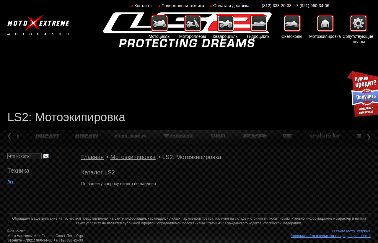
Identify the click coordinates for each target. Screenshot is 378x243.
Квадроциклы (225, 36)
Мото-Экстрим (38, 25)
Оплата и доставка (231, 5)
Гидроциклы (259, 36)
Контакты (143, 5)
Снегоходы (291, 36)
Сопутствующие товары (358, 39)
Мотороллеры (192, 36)
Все (10, 181)
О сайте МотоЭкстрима (351, 231)
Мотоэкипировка (324, 36)
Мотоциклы (159, 36)
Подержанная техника (183, 5)
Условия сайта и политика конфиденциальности (331, 236)
